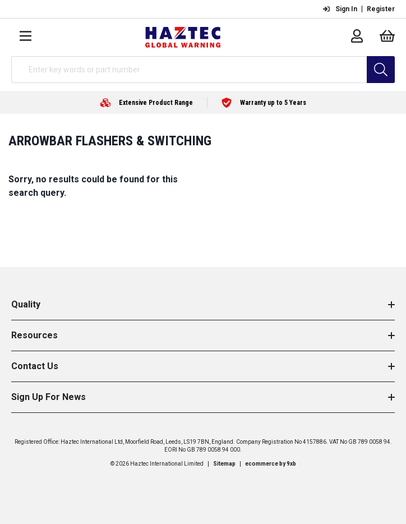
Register (381, 9)
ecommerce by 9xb (270, 464)
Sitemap (224, 464)
